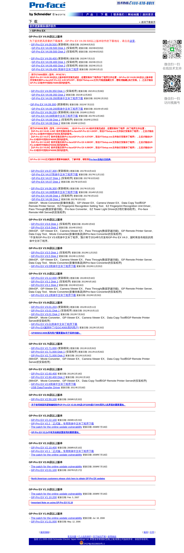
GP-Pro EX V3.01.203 (44, 306)
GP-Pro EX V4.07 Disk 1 (46, 178)
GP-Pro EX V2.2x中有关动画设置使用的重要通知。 (56, 432)
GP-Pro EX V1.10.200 (44, 497)
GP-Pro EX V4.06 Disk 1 (46, 195)
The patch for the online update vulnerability (56, 426)
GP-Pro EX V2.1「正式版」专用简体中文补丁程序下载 (62, 451)
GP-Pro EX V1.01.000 (44, 521)
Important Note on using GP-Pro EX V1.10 (52, 502)
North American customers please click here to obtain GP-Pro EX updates (68, 478)
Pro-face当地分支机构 (99, 159)
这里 (132, 40)
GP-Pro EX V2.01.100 (44, 470)
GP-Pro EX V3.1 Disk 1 (44, 281)
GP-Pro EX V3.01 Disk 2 (45, 314)
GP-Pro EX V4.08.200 (44, 112)
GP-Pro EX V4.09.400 (44, 58)
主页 (152, 532)
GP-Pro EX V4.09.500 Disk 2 (48, 51)
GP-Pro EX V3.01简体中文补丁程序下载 (54, 324)
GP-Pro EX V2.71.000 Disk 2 (48, 355)
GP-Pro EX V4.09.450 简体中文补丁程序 (55, 69)
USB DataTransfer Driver (45, 387)
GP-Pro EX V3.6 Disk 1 (44, 223)
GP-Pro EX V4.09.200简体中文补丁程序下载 (57, 108)
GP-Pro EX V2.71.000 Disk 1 (48, 351)
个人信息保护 (84, 536)
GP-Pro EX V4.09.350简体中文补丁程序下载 (57, 98)
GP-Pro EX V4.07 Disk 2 (46, 181)
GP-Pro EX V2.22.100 (44, 419)
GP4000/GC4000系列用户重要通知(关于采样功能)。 (56, 333)
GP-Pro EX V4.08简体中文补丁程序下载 (55, 115)
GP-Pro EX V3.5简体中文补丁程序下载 (53, 266)
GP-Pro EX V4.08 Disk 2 (46, 123)
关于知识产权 (99, 536)
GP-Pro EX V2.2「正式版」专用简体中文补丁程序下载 (62, 423)
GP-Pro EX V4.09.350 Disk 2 (48, 94)
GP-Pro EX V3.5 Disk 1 (44, 252)
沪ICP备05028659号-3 (94, 544)
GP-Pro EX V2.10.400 (44, 447)
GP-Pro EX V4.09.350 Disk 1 (48, 91)
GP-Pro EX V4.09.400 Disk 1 (48, 62)
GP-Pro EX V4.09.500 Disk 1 (48, 48)
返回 (146, 532)
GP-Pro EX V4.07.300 (44, 170)
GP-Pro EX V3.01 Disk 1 (45, 310)
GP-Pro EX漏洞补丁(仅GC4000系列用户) (55, 327)
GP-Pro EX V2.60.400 (44, 373)
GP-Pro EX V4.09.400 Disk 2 (48, 65)
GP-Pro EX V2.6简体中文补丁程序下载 (53, 384)
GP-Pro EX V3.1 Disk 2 (44, 285)
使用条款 (112, 536)
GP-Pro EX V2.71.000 (44, 348)
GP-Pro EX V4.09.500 (44, 44)
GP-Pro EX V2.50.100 (44, 399)
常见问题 (72, 536)
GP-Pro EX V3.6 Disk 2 (44, 227)
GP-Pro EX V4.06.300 (44, 188)
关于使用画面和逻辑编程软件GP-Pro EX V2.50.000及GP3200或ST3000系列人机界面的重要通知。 (78, 405)
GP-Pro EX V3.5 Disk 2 (44, 256)
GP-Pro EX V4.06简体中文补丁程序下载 (55, 192)
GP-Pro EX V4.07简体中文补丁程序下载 (55, 174)
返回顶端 (44, 532)
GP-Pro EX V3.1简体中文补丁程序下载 (53, 295)
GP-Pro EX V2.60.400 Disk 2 (48, 377)
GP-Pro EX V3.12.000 (44, 277)
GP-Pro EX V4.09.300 (43, 104)
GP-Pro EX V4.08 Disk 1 (46, 119)
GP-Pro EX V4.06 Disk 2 (46, 199)
